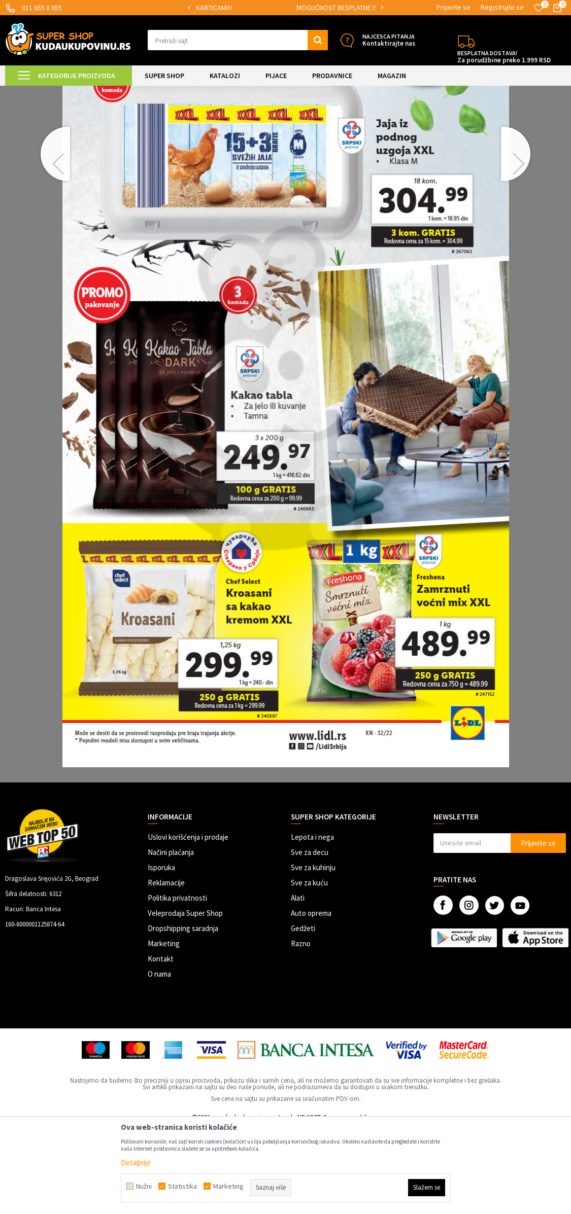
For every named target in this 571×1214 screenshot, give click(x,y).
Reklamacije (166, 968)
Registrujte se (502, 7)
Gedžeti (303, 1014)
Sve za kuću (309, 968)
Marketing (164, 1029)
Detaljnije (136, 1162)
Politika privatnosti (177, 983)
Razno (301, 1029)
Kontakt (161, 1044)
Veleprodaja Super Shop (185, 999)
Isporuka (161, 953)
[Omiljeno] (538, 8)
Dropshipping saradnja (183, 1014)
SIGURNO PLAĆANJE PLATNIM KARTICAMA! (237, 7)
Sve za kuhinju (313, 953)
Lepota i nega (312, 922)
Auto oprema (311, 999)
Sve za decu (309, 938)
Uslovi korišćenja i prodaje (188, 922)
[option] (238, 8)
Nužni (144, 1186)
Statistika (182, 1186)
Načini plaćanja (171, 938)
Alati (298, 983)
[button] (238, 40)
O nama (159, 1059)
